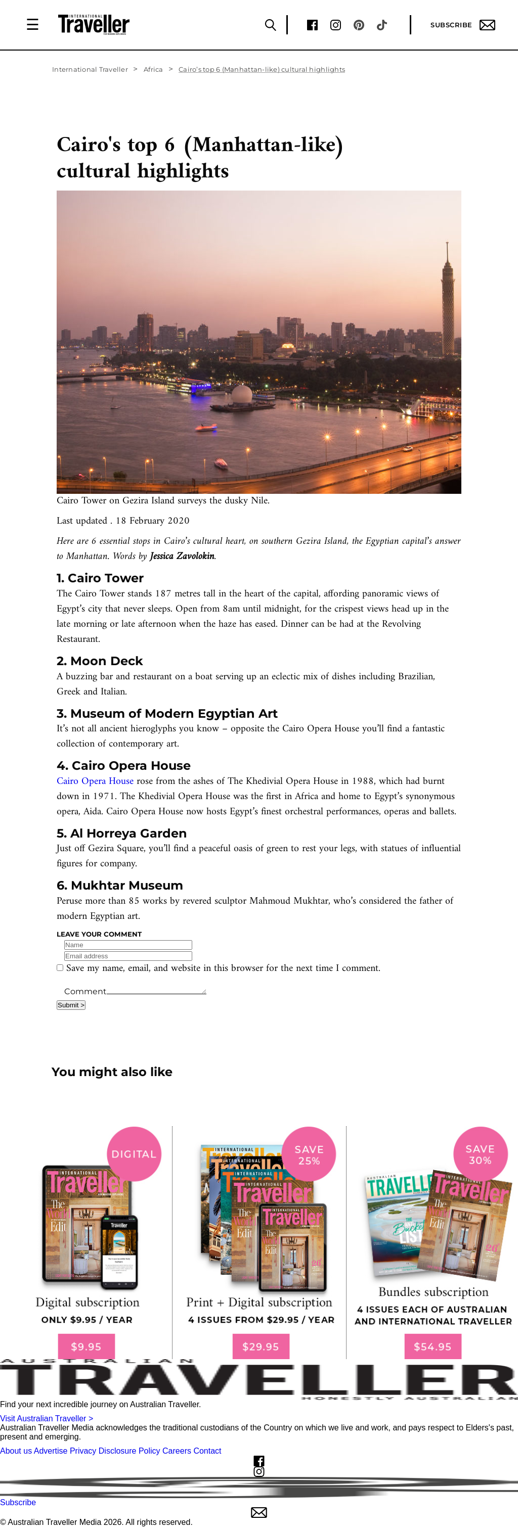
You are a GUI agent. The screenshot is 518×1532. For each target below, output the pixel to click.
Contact (207, 1451)
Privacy (83, 1451)
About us (16, 1451)
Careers (176, 1451)
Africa (153, 69)
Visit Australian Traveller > (46, 1418)
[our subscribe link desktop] (259, 1242)
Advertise (51, 1451)
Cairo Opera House (95, 782)
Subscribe (462, 25)
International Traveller (90, 69)
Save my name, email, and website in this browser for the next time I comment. (223, 969)
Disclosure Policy (129, 1451)
